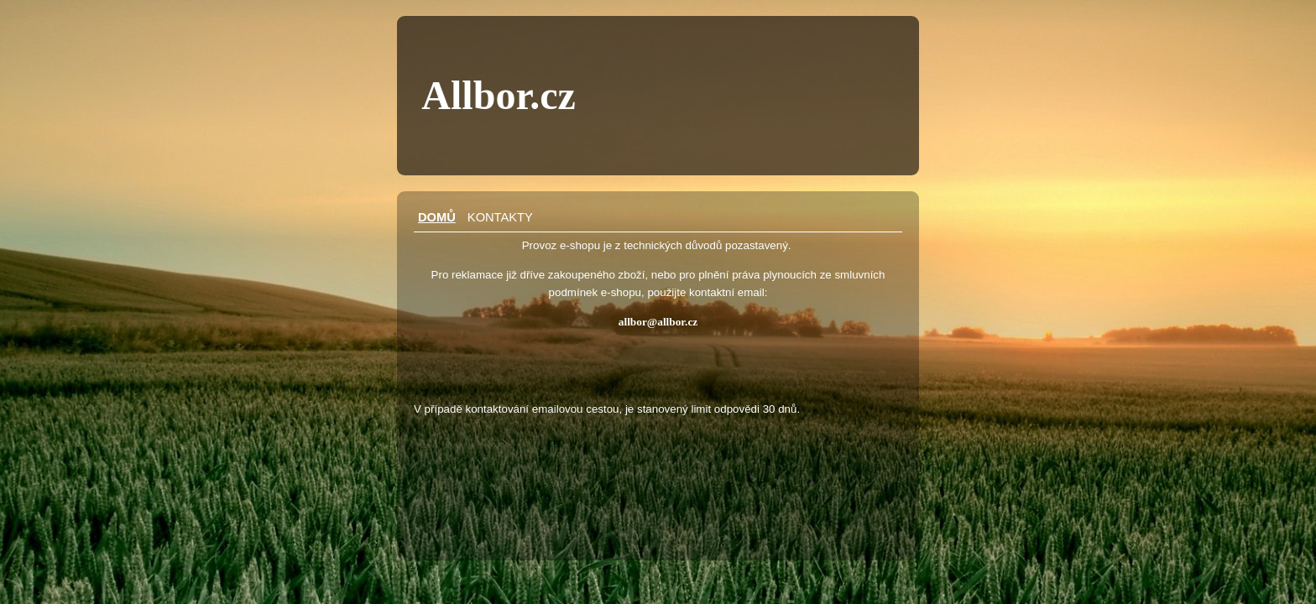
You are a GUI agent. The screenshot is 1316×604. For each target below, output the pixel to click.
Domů (437, 217)
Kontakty (500, 217)
